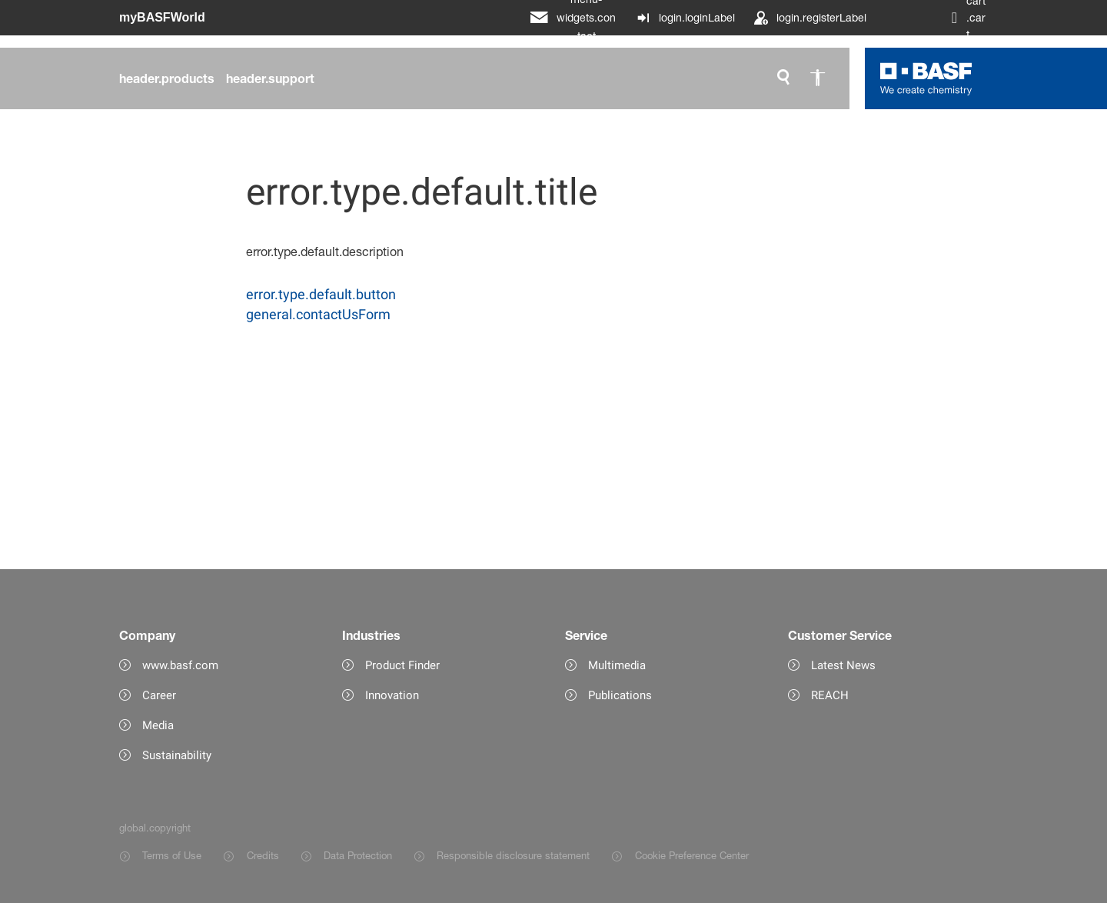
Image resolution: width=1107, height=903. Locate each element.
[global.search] (783, 78)
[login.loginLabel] (685, 17)
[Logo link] (926, 78)
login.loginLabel (697, 17)
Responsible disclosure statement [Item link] (513, 855)
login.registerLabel (821, 17)
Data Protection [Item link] (358, 855)
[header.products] (166, 78)
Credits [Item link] (263, 855)
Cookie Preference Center (692, 855)
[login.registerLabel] (809, 17)
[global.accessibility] (817, 78)
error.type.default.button (321, 294)
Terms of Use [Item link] (171, 855)
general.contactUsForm (318, 314)
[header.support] (270, 78)
